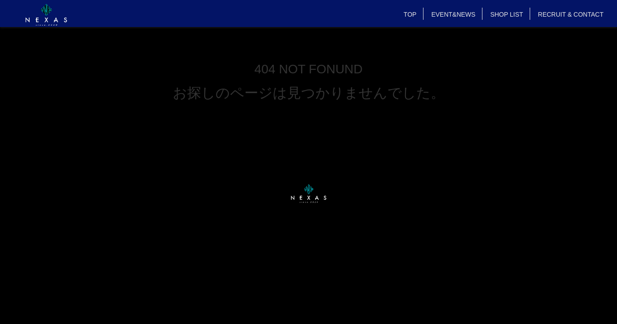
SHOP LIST (506, 14)
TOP (410, 14)
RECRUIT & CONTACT (570, 14)
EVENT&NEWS (453, 14)
